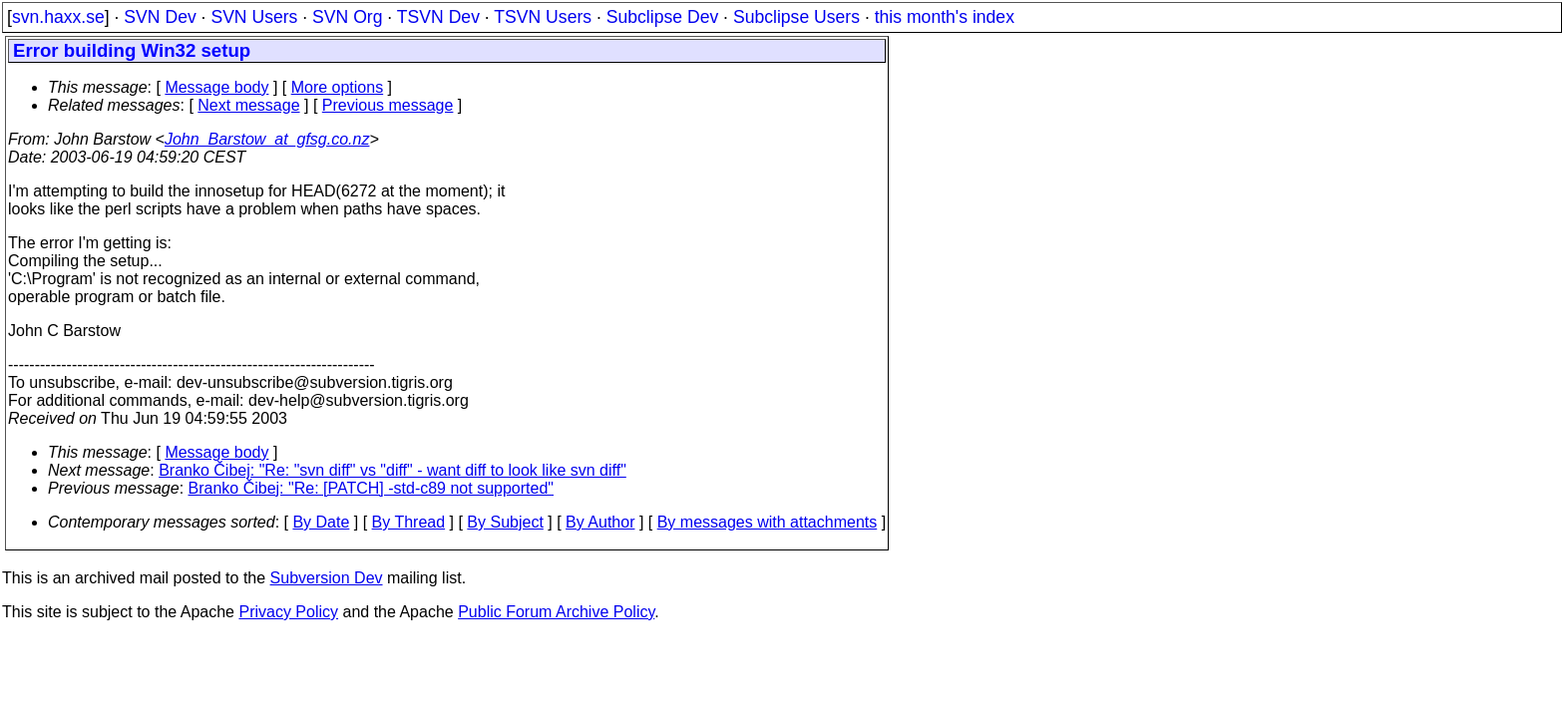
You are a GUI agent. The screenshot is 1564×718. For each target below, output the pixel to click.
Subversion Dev (326, 577)
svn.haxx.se (58, 17)
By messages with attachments (767, 522)
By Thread (409, 522)
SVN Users (253, 17)
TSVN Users (542, 17)
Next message (248, 105)
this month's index (944, 17)
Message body (216, 87)
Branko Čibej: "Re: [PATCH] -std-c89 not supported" (371, 488)
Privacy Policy (288, 611)
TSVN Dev (438, 17)
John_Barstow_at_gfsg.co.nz (267, 139)
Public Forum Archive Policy (556, 611)
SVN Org (347, 17)
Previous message (388, 105)
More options (337, 87)
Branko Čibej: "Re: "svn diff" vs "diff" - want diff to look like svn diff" (392, 470)
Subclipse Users (796, 17)
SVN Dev (160, 17)
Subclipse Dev (662, 17)
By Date (320, 522)
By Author (600, 522)
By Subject (505, 522)
